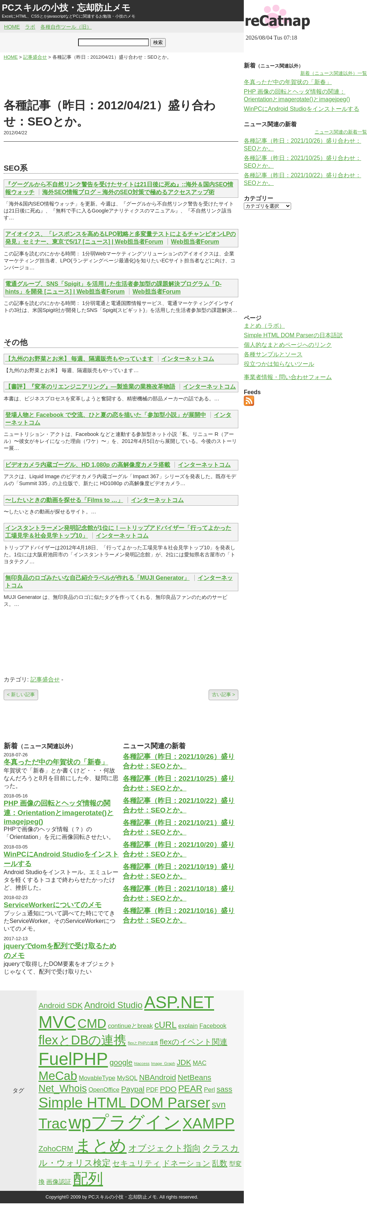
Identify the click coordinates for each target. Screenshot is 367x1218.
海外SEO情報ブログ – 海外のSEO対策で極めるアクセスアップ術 (128, 192)
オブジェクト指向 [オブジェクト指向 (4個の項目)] (164, 1148)
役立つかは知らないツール (279, 364)
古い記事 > (223, 694)
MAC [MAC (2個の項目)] (199, 1062)
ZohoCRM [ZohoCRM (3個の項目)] (55, 1148)
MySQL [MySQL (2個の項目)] (127, 1078)
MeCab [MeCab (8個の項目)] (57, 1076)
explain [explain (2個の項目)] (188, 1025)
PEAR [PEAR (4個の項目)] (190, 1089)
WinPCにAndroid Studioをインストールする (301, 109)
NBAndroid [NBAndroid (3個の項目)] (157, 1077)
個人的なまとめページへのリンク (288, 345)
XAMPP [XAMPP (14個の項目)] (209, 1123)
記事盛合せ (45, 679)
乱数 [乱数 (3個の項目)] (219, 1163)
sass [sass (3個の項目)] (224, 1089)
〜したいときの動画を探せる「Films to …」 (64, 500)
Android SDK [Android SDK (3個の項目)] (60, 1005)
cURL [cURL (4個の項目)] (165, 1025)
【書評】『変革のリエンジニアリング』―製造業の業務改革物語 (90, 386)
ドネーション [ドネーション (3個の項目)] (186, 1163)
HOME (12, 27)
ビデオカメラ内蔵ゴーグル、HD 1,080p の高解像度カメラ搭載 (87, 465)
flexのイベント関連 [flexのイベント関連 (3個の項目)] (193, 1041)
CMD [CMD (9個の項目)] (92, 1023)
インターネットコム (187, 359)
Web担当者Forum (195, 242)
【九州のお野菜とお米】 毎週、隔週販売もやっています (79, 359)
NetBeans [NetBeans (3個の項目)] (194, 1077)
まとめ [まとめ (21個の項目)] (100, 1145)
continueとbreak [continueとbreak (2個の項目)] (130, 1025)
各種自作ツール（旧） (66, 27)
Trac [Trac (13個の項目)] (52, 1123)
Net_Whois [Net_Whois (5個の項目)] (62, 1088)
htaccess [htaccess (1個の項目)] (142, 1063)
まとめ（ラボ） (264, 326)
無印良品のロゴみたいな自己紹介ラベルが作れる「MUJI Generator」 (97, 578)
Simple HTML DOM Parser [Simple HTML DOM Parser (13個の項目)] (124, 1102)
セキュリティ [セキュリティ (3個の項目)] (136, 1163)
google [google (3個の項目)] (121, 1062)
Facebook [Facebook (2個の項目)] (213, 1025)
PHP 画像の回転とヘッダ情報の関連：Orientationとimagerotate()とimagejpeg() (59, 812)
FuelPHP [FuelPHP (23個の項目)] (73, 1059)
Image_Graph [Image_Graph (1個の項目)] (163, 1063)
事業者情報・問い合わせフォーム (288, 377)
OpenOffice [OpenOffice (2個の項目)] (104, 1089)
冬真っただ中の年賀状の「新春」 (56, 762)
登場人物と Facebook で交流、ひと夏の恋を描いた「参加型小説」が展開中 (105, 415)
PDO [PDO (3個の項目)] (168, 1089)
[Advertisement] (121, 79)
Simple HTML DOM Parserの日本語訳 (293, 335)
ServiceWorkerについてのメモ (53, 905)
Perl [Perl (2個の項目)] (209, 1089)
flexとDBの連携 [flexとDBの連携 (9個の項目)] (82, 1040)
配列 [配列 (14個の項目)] (88, 1178)
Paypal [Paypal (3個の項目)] (132, 1089)
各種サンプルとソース (273, 354)
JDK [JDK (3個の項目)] (184, 1062)
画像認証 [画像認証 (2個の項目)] (58, 1181)
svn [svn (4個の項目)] (219, 1104)
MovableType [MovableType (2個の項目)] (97, 1078)
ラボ (30, 27)
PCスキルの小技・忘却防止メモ (66, 7)
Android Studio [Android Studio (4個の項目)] (113, 1005)
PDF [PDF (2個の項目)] (152, 1089)
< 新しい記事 (21, 694)
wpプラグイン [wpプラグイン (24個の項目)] (125, 1122)
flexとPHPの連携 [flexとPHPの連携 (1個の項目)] (143, 1043)
